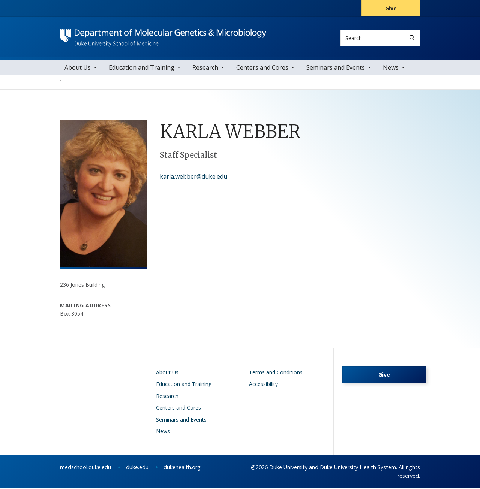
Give (391, 8)
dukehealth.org (182, 468)
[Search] (412, 38)
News (391, 69)
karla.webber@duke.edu (193, 178)
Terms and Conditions (276, 373)
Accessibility (263, 385)
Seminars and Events (335, 69)
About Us (77, 69)
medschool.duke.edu (85, 468)
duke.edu (137, 468)
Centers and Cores (262, 69)
